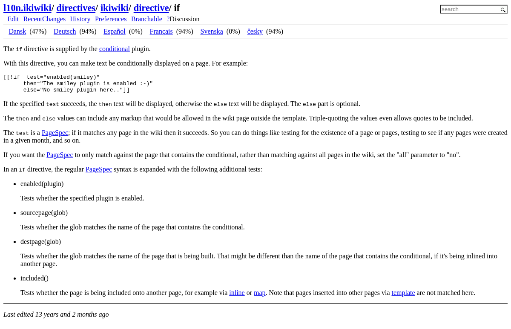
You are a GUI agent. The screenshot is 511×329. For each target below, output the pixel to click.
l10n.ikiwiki (27, 8)
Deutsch (65, 31)
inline (236, 296)
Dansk (17, 31)
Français (161, 31)
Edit (13, 19)
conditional (114, 48)
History (80, 19)
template (403, 296)
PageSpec (55, 136)
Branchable (146, 19)
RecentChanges (44, 19)
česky (255, 31)
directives (75, 8)
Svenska (212, 31)
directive (151, 8)
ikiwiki (114, 8)
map (260, 296)
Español (114, 31)
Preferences (111, 19)
